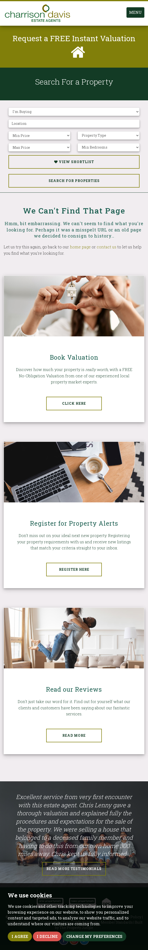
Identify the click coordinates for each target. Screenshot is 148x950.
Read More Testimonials (74, 868)
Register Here (74, 569)
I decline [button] (47, 936)
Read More (74, 735)
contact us (106, 246)
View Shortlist (74, 161)
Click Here (74, 403)
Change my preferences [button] (94, 936)
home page (80, 246)
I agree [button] (20, 936)
